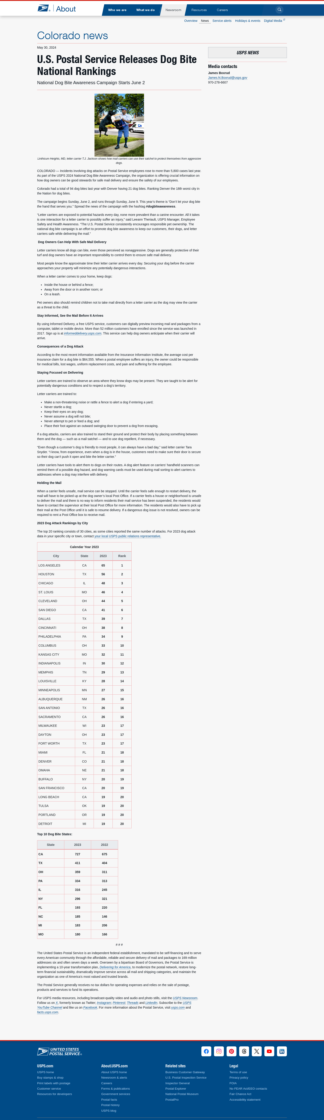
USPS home (45, 1072)
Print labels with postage (53, 1083)
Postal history (110, 1105)
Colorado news (72, 35)
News (205, 21)
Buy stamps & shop (50, 1077)
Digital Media (274, 21)
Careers (106, 1083)
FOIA (233, 1083)
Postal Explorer (175, 1088)
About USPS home (114, 1072)
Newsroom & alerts (114, 1077)
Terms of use (238, 1072)
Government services (115, 1094)
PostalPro (172, 1099)
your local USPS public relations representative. (127, 536)
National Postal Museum (181, 1094)
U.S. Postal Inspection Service (186, 1077)
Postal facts (109, 1099)
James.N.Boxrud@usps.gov (227, 77)
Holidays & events (247, 21)
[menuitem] (117, 10)
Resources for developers (54, 1094)
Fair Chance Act (240, 1094)
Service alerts (222, 21)
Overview (190, 21)
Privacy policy (239, 1077)
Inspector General (177, 1083)
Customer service (49, 1088)
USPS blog (108, 1110)
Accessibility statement (245, 1099)
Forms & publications (115, 1088)
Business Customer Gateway (185, 1072)
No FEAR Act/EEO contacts (248, 1088)
